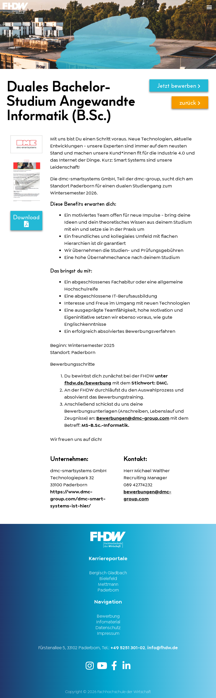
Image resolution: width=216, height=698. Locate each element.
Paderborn (108, 590)
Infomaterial (108, 622)
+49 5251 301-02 (127, 647)
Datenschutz (108, 627)
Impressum (108, 633)
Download (26, 220)
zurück (189, 102)
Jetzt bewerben (178, 85)
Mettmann (108, 584)
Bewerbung (108, 616)
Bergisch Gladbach (108, 573)
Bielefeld (108, 578)
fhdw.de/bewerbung (87, 383)
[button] (162, 7)
